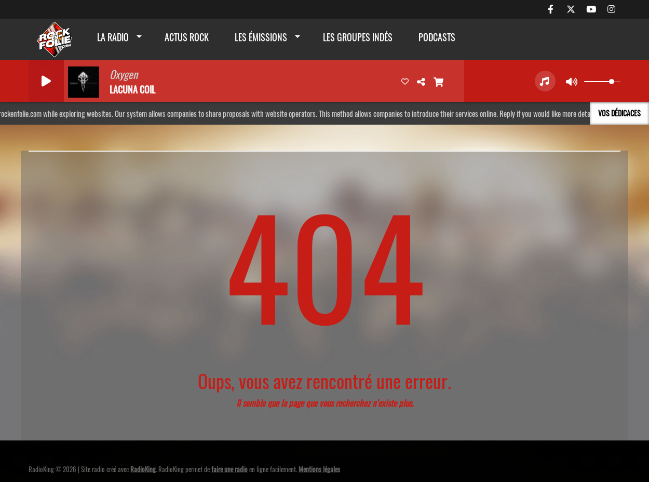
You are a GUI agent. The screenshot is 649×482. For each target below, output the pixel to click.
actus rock (187, 37)
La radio (113, 37)
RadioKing (143, 469)
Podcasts (436, 37)
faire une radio (229, 469)
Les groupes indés (358, 37)
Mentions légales (319, 469)
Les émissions (261, 37)
